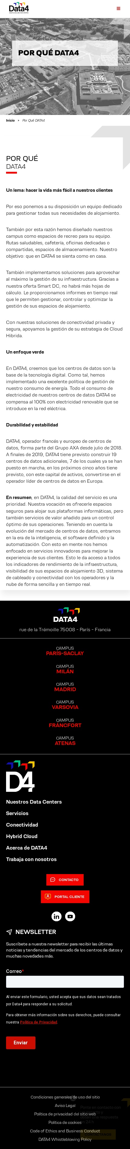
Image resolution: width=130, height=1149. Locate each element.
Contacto (64, 879)
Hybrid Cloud (22, 836)
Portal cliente (64, 897)
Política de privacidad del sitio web (65, 1113)
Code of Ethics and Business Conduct (65, 1130)
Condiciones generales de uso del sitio (65, 1097)
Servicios (17, 813)
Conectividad (22, 825)
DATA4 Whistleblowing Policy (65, 1139)
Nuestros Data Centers (34, 802)
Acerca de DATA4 (26, 848)
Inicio (10, 120)
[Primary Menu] (115, 8)
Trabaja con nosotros (31, 859)
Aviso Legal (65, 1105)
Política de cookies (65, 1122)
